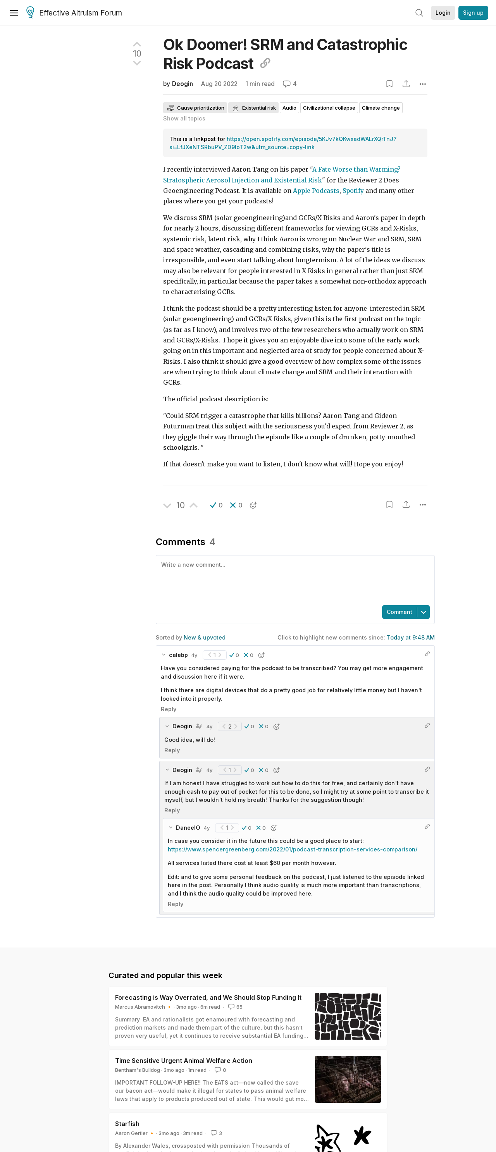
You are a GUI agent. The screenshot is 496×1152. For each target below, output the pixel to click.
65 (235, 1006)
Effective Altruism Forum (74, 13)
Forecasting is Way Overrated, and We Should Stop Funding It (208, 997)
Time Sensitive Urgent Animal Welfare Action (183, 1060)
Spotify (353, 190)
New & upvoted (205, 637)
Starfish (127, 1124)
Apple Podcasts (316, 190)
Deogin (182, 84)
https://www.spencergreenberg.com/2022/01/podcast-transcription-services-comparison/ (292, 849)
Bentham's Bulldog (137, 1070)
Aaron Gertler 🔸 (135, 1133)
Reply (168, 709)
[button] (216, 505)
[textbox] (294, 579)
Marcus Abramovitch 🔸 (143, 1007)
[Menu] (14, 12)
